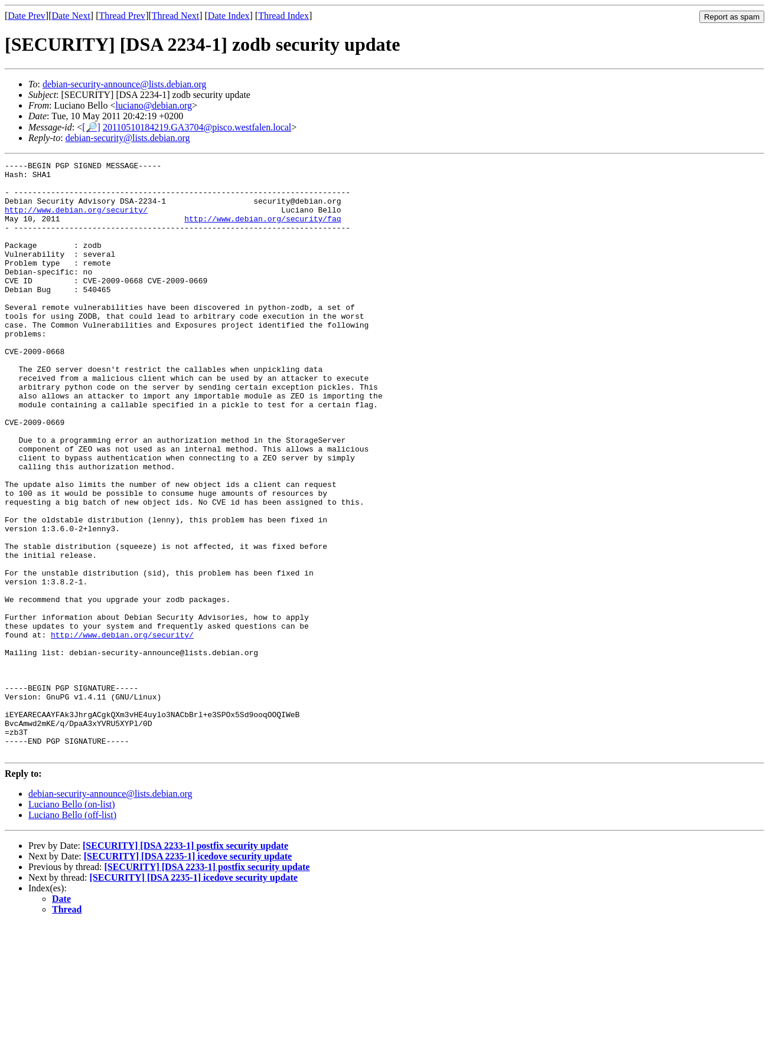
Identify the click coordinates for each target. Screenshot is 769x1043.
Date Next (71, 16)
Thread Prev (122, 16)
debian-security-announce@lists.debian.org (124, 84)
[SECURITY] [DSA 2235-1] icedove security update (188, 975)
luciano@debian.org (154, 105)
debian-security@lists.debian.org (128, 138)
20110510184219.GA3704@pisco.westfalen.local (197, 127)
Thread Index (283, 16)
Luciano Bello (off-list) (72, 933)
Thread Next (175, 16)
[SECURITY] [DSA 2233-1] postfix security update (185, 964)
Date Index (229, 16)
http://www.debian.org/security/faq (262, 230)
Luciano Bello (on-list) (71, 923)
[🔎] (91, 127)
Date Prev (26, 16)
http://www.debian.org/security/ (76, 220)
